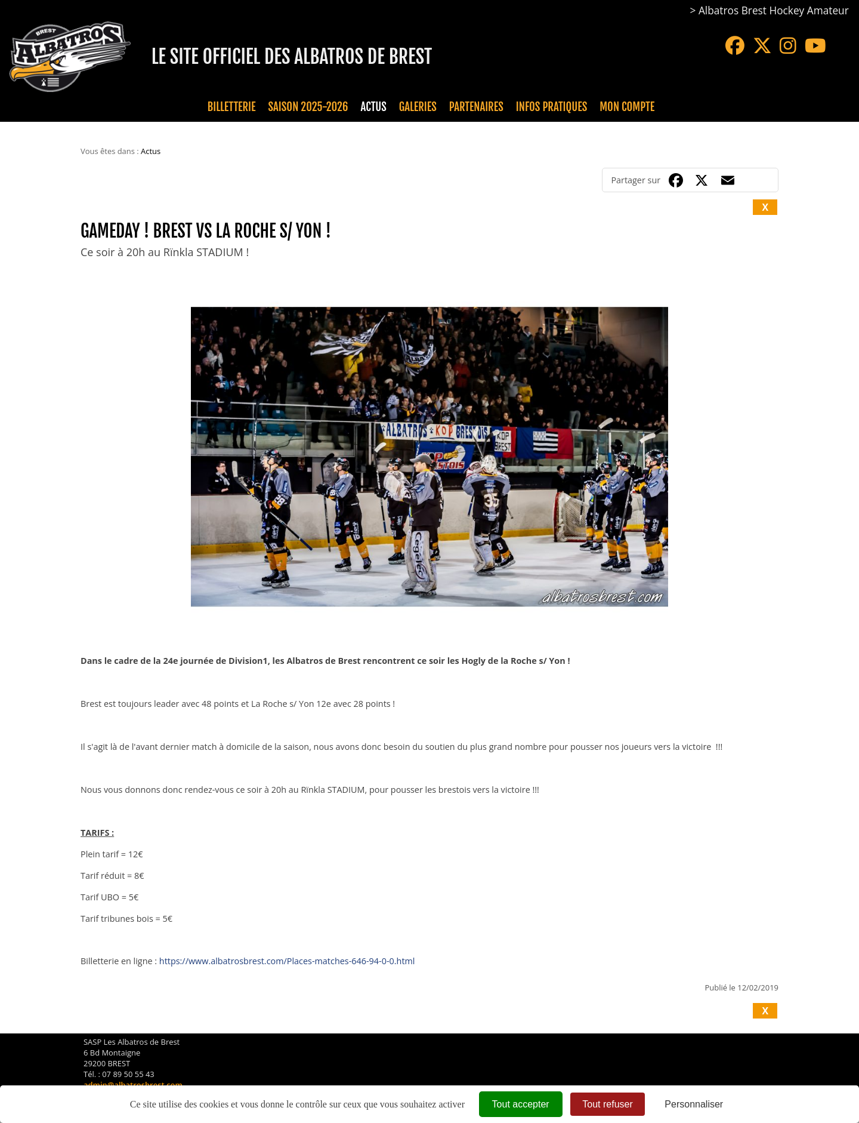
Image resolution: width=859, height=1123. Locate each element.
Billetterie (232, 107)
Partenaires (476, 107)
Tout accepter (520, 1104)
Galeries (418, 107)
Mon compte (627, 107)
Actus (373, 107)
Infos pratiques (551, 107)
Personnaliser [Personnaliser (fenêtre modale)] (694, 1104)
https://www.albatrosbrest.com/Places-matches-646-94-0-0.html (287, 961)
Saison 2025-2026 (308, 107)
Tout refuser (607, 1104)
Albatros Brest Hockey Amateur (774, 10)
